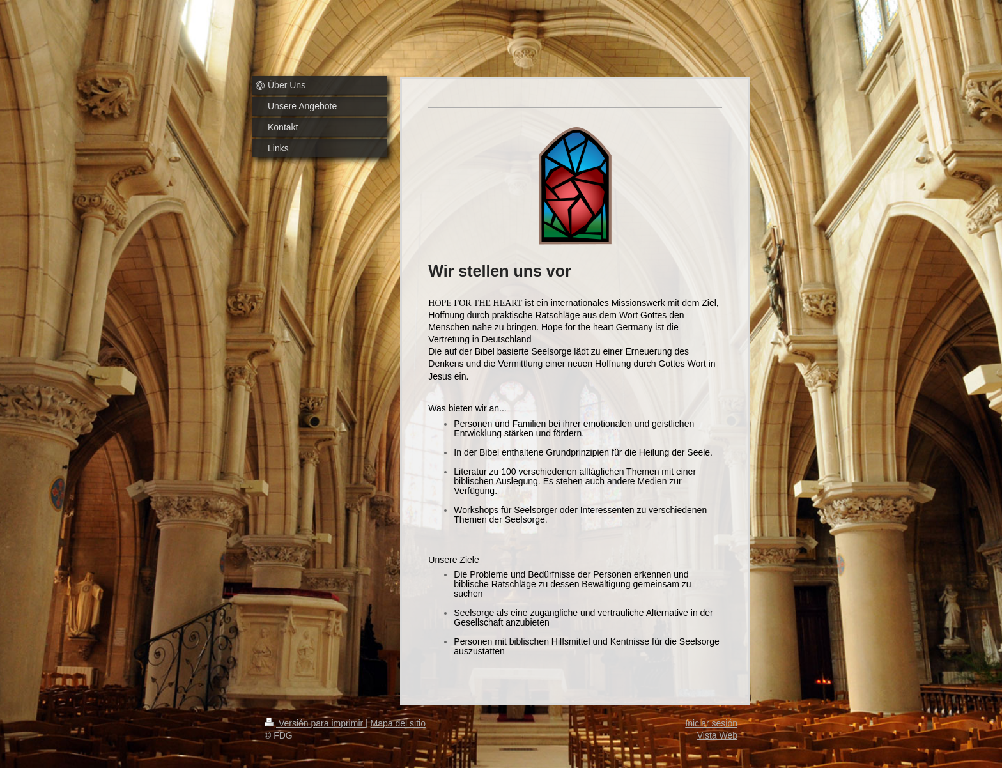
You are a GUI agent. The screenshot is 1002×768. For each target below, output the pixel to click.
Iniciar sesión (711, 723)
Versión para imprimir (315, 723)
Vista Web (717, 735)
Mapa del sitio (398, 723)
